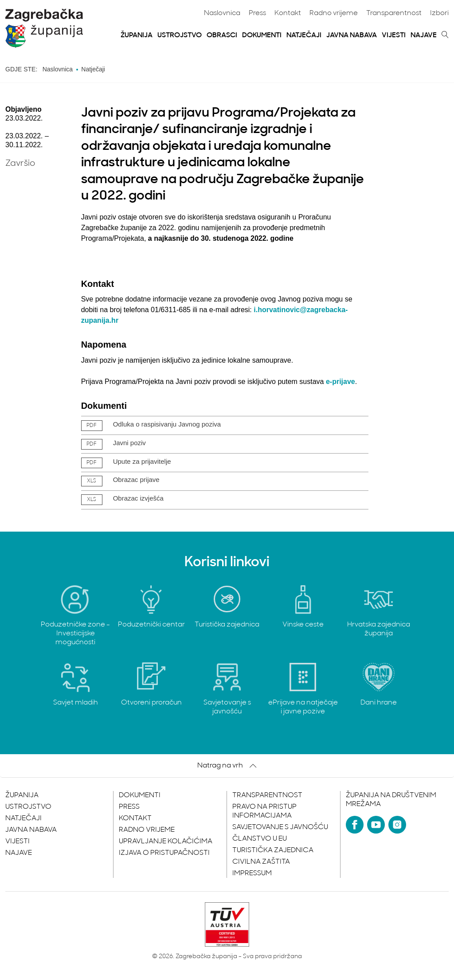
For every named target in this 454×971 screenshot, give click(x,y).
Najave (424, 35)
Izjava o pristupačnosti (164, 853)
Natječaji (303, 35)
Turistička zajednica (272, 850)
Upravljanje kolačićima (165, 841)
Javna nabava (351, 35)
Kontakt (287, 13)
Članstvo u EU (259, 838)
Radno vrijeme (333, 13)
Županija (137, 35)
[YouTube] (376, 825)
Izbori (439, 13)
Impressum (252, 873)
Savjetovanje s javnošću (280, 827)
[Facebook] (355, 825)
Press (257, 13)
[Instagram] (397, 825)
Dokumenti (262, 35)
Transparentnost (394, 13)
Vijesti (394, 35)
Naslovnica (222, 13)
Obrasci (222, 35)
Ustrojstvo (179, 35)
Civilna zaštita (261, 861)
